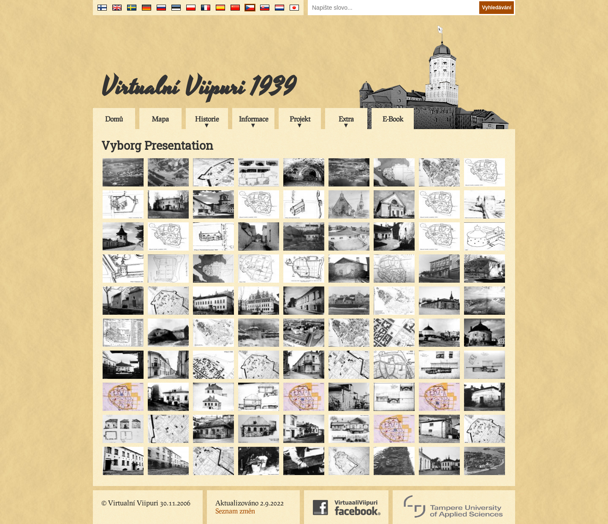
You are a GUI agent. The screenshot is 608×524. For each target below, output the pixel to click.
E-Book (393, 119)
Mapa (160, 119)
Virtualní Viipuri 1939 (198, 87)
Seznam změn (235, 511)
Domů (114, 119)
